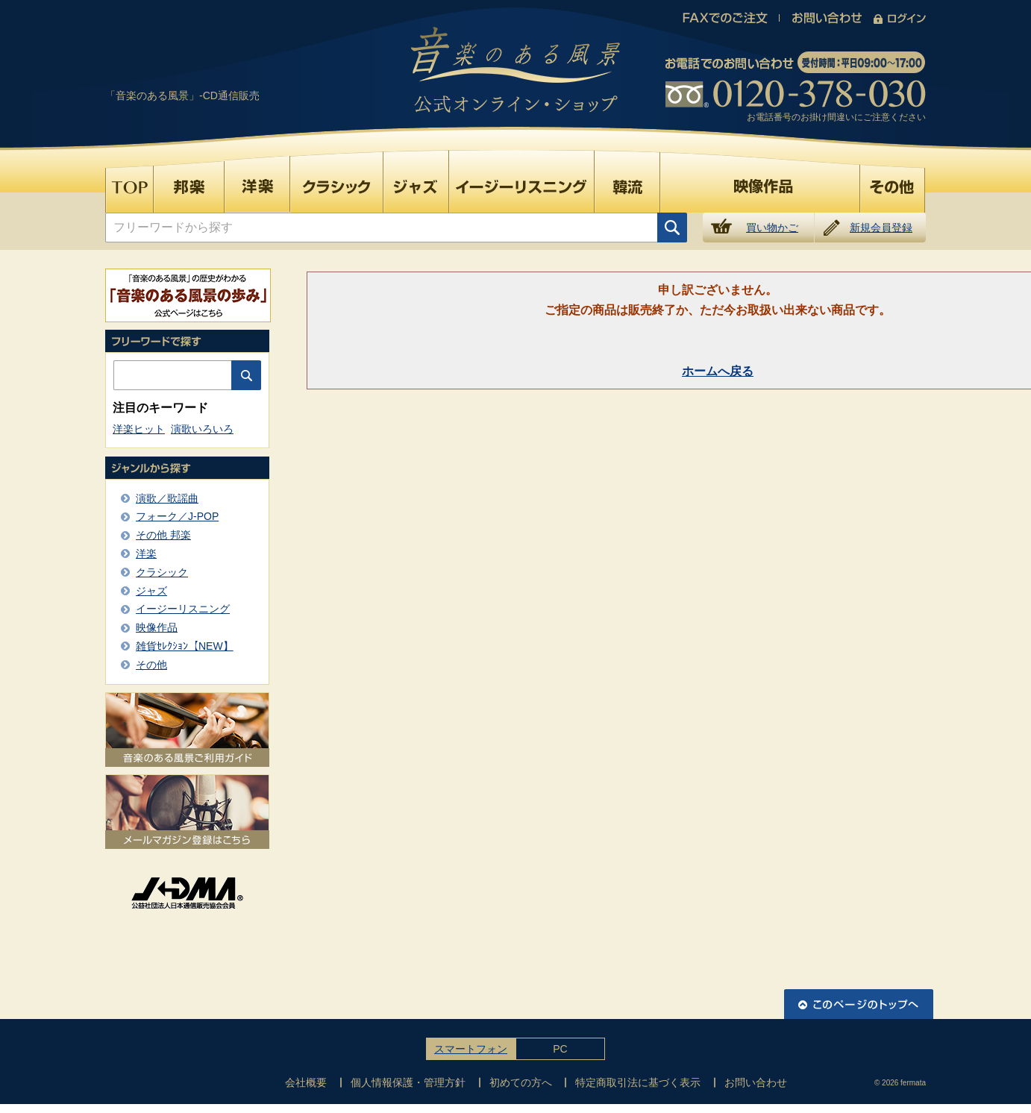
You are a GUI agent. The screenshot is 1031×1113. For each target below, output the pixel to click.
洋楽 (146, 553)
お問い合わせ (755, 1082)
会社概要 (306, 1082)
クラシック (162, 572)
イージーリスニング (183, 609)
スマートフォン (470, 1049)
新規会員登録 (881, 227)
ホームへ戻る (717, 371)
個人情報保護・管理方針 (408, 1082)
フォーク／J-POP (177, 516)
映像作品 (157, 627)
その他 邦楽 (163, 535)
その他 (151, 665)
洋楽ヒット (139, 429)
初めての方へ (520, 1082)
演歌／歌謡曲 (167, 498)
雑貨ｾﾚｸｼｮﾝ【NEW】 (185, 646)
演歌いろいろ (202, 429)
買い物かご (772, 227)
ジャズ (151, 591)
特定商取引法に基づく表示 (638, 1082)
